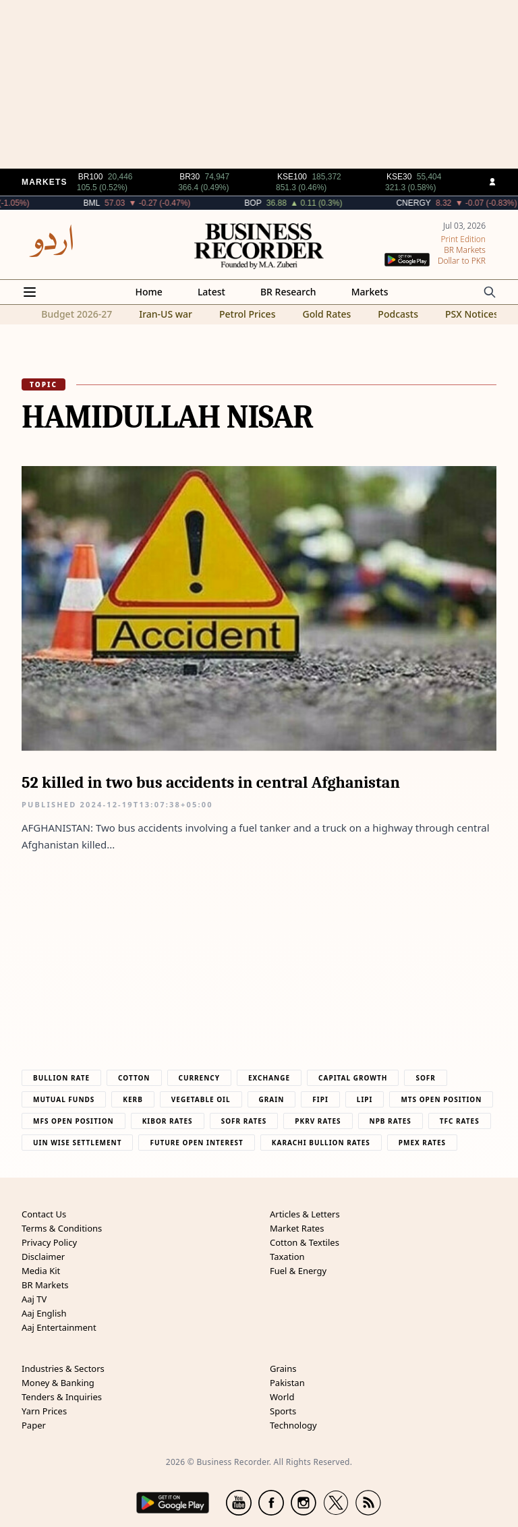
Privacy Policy (49, 1242)
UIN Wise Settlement (77, 1142)
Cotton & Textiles (304, 1242)
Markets (369, 291)
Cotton (134, 1078)
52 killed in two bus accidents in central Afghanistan (211, 782)
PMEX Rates (422, 1142)
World (282, 1397)
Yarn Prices (44, 1411)
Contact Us (44, 1214)
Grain (272, 1099)
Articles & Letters (305, 1214)
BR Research (288, 291)
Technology (293, 1425)
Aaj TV (34, 1299)
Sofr (425, 1078)
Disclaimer (43, 1256)
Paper (34, 1425)
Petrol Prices (247, 314)
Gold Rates (326, 314)
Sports (283, 1411)
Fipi (320, 1099)
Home (149, 291)
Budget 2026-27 (76, 314)
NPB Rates (390, 1121)
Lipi (365, 1099)
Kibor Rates (167, 1121)
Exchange (269, 1078)
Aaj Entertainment (59, 1327)
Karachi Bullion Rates (321, 1142)
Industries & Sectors (63, 1368)
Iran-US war (165, 314)
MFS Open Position (73, 1121)
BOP (289, 203)
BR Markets (45, 1285)
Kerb (132, 1099)
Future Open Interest (196, 1142)
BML (127, 203)
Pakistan (287, 1383)
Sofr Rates (244, 1121)
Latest (211, 291)
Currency (200, 1078)
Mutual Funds (63, 1099)
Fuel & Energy (298, 1271)
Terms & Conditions (62, 1228)
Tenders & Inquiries (62, 1397)
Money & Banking (58, 1383)
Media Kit (41, 1271)
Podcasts (398, 314)
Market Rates (297, 1228)
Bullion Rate (61, 1078)
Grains (283, 1368)
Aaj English (44, 1313)
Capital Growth (352, 1078)
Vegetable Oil (201, 1099)
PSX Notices (471, 314)
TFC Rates (460, 1121)
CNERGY (449, 203)
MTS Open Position (441, 1099)
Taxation (287, 1256)
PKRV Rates (318, 1121)
